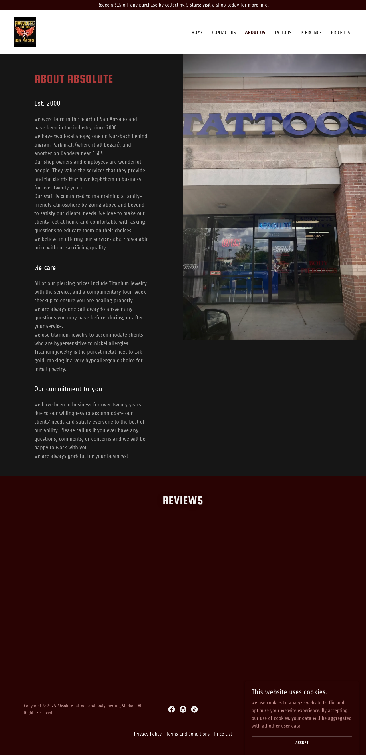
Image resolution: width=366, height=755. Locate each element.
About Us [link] (255, 32)
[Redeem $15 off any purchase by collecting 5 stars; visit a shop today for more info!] (183, 5)
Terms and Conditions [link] (188, 734)
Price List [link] (341, 32)
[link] (25, 31)
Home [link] (197, 32)
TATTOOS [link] (282, 32)
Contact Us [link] (224, 32)
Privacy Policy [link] (148, 734)
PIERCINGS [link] (311, 32)
